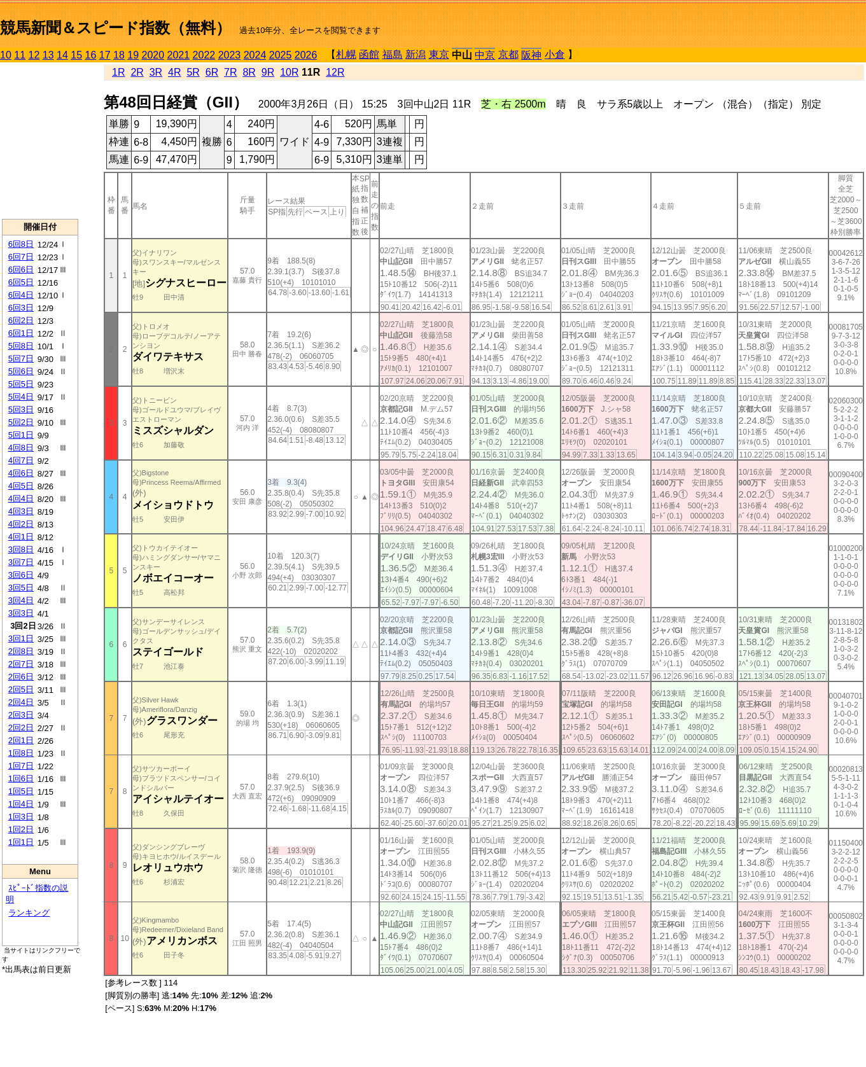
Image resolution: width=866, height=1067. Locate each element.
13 (48, 55)
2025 (280, 55)
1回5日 (21, 791)
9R (268, 72)
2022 (204, 55)
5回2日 (21, 422)
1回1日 (21, 842)
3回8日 (21, 549)
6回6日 (21, 269)
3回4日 (21, 600)
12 (34, 55)
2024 (255, 55)
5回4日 (21, 396)
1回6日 (21, 778)
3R (156, 72)
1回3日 (21, 816)
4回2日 (21, 524)
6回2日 (21, 320)
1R (118, 72)
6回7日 (21, 257)
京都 (508, 54)
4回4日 (21, 498)
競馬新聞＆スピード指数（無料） (115, 27)
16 (91, 55)
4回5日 (21, 486)
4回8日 (21, 447)
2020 (153, 55)
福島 (392, 54)
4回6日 (21, 473)
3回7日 (21, 562)
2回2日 (21, 727)
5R (192, 72)
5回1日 (21, 435)
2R (136, 72)
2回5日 (21, 689)
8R (248, 72)
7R (230, 72)
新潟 (415, 54)
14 (62, 55)
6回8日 (21, 244)
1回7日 (21, 766)
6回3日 (21, 307)
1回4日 (21, 804)
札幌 (346, 54)
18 (119, 55)
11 (19, 55)
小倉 (555, 54)
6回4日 (21, 295)
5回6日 (21, 371)
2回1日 (21, 740)
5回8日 (21, 346)
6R (212, 72)
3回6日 (21, 575)
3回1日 (21, 638)
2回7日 (21, 664)
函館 (369, 54)
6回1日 (21, 333)
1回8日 (21, 753)
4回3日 (21, 511)
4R (174, 72)
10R (289, 72)
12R (335, 72)
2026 (306, 55)
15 (76, 55)
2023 (229, 55)
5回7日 (21, 358)
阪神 (531, 55)
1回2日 (21, 829)
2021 (178, 55)
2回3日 (21, 715)
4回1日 (21, 536)
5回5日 (21, 384)
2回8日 (21, 651)
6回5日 (21, 282)
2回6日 (21, 676)
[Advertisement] (40, 140)
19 (133, 55)
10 (5, 55)
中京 (485, 55)
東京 (439, 54)
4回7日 (21, 460)
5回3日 (21, 409)
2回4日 (21, 702)
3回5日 (21, 587)
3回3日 (21, 613)
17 (105, 55)
